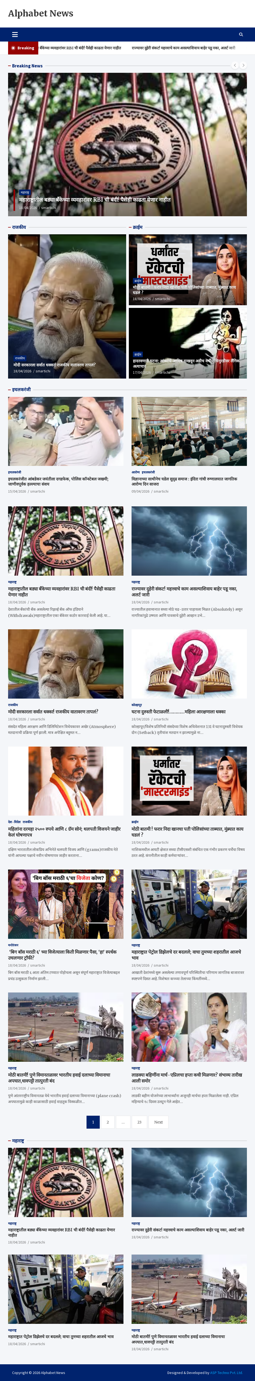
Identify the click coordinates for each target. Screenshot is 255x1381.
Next (158, 1122)
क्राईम (137, 227)
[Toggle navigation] (15, 35)
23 (139, 1122)
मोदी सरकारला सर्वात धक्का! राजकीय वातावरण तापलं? (54, 364)
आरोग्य (136, 472)
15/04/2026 (17, 491)
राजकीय (19, 227)
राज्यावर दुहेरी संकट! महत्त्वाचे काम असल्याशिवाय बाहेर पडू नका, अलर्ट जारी (194, 48)
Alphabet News (40, 13)
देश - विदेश (14, 822)
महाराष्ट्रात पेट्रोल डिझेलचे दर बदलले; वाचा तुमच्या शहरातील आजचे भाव (60, 1336)
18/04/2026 (28, 207)
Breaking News (27, 66)
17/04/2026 (142, 372)
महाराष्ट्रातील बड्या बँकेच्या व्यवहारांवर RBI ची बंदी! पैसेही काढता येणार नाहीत (77, 48)
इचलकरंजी (21, 390)
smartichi (48, 207)
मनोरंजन (13, 945)
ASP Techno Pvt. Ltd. (226, 1372)
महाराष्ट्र (25, 192)
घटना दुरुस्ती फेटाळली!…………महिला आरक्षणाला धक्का (178, 712)
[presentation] (235, 65)
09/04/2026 (140, 491)
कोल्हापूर (137, 705)
